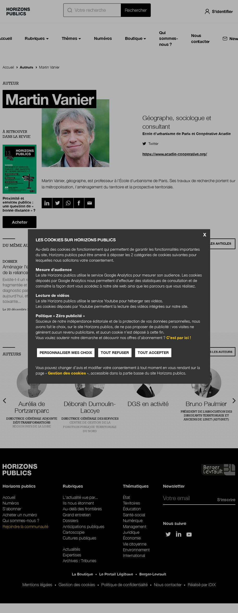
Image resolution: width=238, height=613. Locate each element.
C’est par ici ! (178, 337)
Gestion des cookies (67, 373)
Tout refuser (115, 353)
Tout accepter (153, 353)
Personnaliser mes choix (66, 353)
